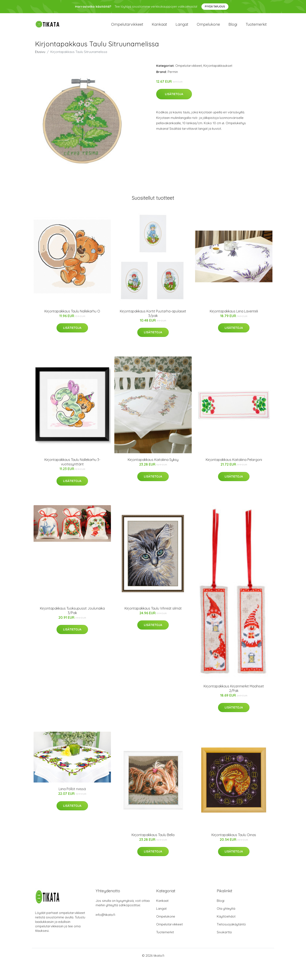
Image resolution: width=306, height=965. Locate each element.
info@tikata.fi (105, 917)
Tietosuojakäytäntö (231, 926)
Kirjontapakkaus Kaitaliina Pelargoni (234, 462)
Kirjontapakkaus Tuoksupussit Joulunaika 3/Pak (72, 612)
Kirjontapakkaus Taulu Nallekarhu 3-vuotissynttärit (72, 464)
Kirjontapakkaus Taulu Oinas (233, 837)
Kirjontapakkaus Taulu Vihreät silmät (153, 610)
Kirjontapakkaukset (217, 68)
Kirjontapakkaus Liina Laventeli (234, 313)
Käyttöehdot (226, 919)
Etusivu (40, 54)
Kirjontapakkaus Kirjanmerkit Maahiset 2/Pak (234, 690)
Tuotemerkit (256, 25)
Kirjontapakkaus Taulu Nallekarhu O (72, 313)
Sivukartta (224, 934)
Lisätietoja (174, 96)
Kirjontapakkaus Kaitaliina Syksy (153, 462)
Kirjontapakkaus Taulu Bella (153, 837)
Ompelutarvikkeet (127, 25)
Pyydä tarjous (215, 6)
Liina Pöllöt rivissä (72, 791)
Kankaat (159, 25)
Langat (182, 25)
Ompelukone (208, 25)
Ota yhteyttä (226, 911)
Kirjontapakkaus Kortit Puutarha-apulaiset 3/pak (153, 315)
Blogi (232, 25)
